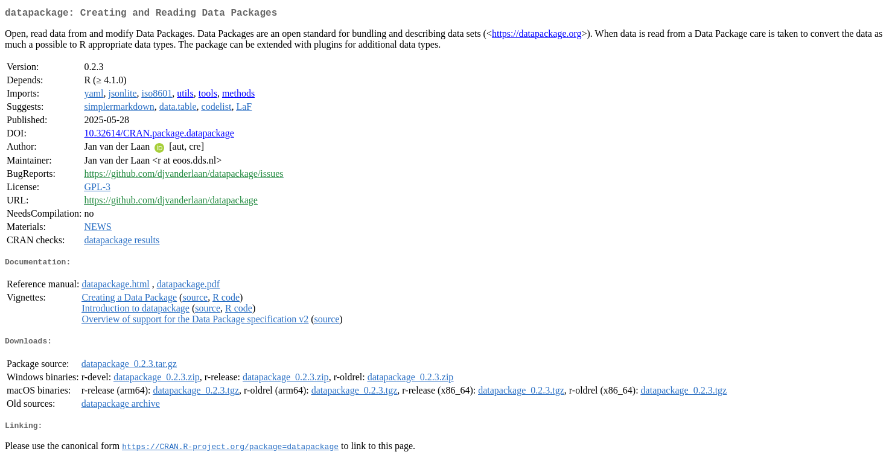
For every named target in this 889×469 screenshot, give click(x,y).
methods (238, 96)
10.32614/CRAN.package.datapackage (159, 135)
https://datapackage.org (537, 36)
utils (185, 96)
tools (208, 96)
